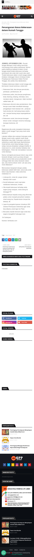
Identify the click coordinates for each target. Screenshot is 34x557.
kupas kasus (9, 235)
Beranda (4, 22)
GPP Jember (6, 34)
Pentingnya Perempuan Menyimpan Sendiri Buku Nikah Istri (21, 431)
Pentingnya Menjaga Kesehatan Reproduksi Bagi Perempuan (20, 446)
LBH (8, 22)
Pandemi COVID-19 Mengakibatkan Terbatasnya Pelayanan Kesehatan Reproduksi (20, 540)
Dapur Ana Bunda (15, 438)
